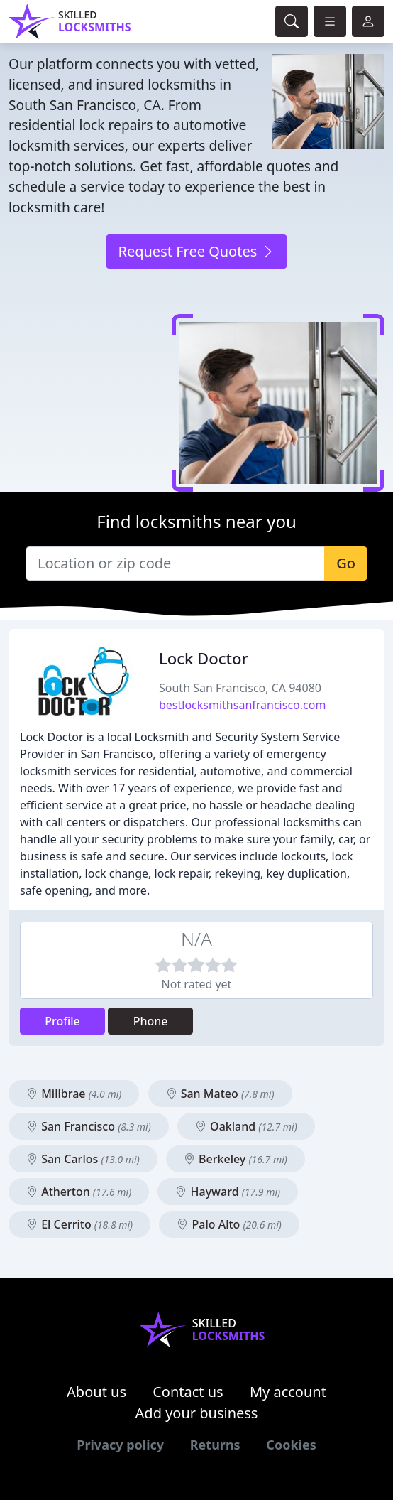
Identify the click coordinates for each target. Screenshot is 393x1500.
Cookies (291, 1444)
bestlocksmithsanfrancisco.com (242, 705)
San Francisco (88, 1126)
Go (345, 563)
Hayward (227, 1191)
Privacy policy (120, 1444)
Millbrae (73, 1093)
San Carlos (83, 1159)
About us (96, 1391)
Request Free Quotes (196, 251)
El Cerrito (79, 1224)
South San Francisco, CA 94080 (240, 688)
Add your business (196, 1413)
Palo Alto (229, 1224)
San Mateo (220, 1093)
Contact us (188, 1391)
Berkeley (235, 1159)
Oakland (246, 1126)
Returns (215, 1444)
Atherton (78, 1191)
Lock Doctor (203, 658)
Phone (150, 1021)
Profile (62, 1021)
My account (288, 1391)
